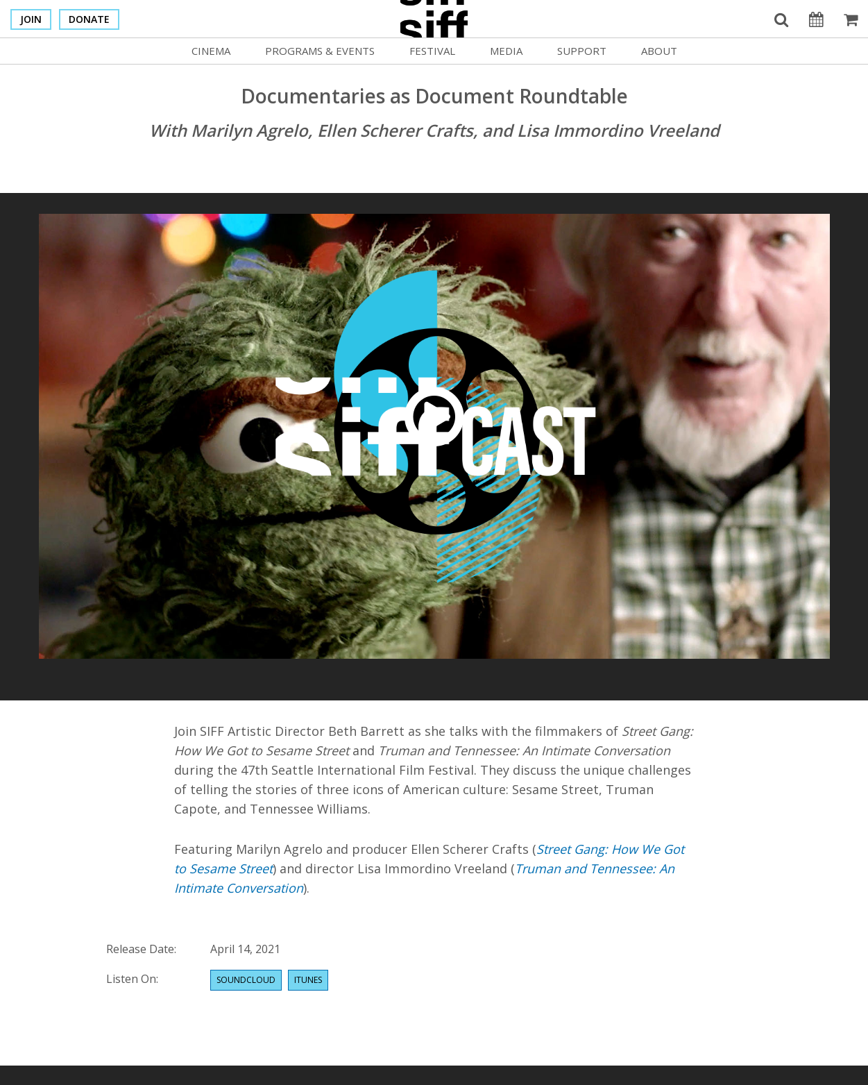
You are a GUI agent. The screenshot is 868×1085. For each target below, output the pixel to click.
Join (31, 19)
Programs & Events (320, 51)
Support (581, 51)
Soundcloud (245, 980)
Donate (89, 19)
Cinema (211, 51)
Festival (432, 51)
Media (506, 51)
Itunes (308, 980)
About (659, 51)
